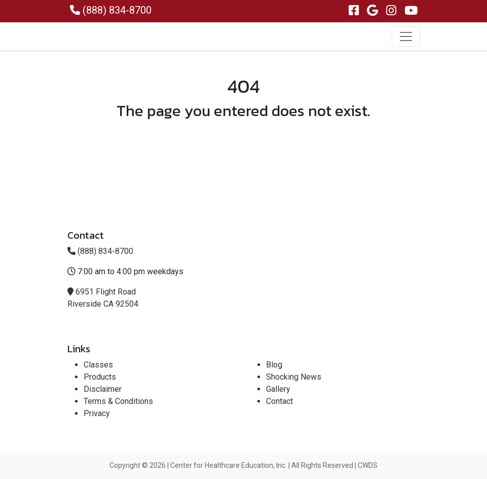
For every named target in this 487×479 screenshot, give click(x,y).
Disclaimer (103, 389)
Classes (98, 365)
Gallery (278, 389)
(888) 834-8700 (111, 10)
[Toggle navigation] (406, 36)
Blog (274, 365)
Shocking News (293, 377)
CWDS (368, 465)
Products (100, 377)
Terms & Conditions (118, 401)
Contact (279, 401)
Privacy (97, 413)
